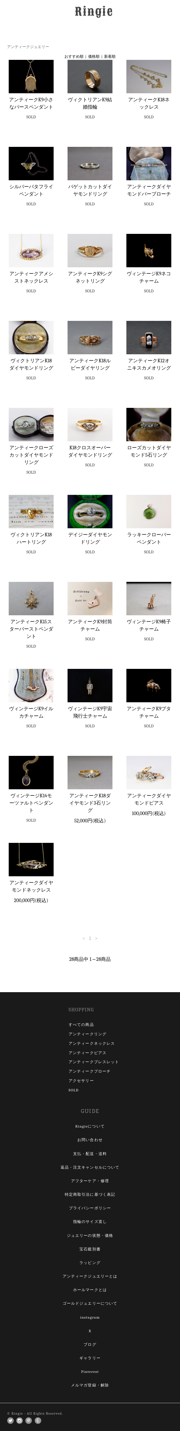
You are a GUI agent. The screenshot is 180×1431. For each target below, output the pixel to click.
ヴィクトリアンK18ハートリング (31, 538)
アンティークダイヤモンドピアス (149, 799)
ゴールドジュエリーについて (90, 1303)
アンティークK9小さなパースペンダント (31, 103)
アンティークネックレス (92, 1043)
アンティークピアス (88, 1053)
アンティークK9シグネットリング (90, 277)
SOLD (74, 1090)
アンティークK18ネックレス (149, 103)
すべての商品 (81, 1024)
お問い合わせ (90, 1140)
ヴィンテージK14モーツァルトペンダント (31, 803)
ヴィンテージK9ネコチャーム (149, 277)
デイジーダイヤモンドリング (90, 538)
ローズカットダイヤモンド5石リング (149, 451)
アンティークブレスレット (94, 1062)
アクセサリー (81, 1080)
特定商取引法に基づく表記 (90, 1194)
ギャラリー (90, 1358)
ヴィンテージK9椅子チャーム (149, 625)
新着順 (110, 56)
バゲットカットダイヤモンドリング (90, 190)
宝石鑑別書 (90, 1249)
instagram (90, 1317)
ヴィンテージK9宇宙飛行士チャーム (90, 712)
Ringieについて (90, 1126)
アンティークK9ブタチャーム (149, 712)
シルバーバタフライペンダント (31, 190)
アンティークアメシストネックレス (31, 277)
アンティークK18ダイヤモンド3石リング (90, 803)
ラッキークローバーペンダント (149, 538)
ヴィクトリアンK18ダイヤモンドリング (31, 364)
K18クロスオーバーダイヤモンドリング (90, 451)
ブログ (90, 1344)
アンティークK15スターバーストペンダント (31, 629)
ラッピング (90, 1262)
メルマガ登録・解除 (90, 1385)
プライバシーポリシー (90, 1208)
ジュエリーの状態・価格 (90, 1235)
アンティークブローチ (90, 1071)
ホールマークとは (90, 1290)
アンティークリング (88, 1034)
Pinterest (90, 1371)
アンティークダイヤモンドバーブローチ (149, 190)
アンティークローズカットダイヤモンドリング (31, 455)
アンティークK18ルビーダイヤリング (90, 364)
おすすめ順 (74, 56)
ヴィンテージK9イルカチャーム (31, 712)
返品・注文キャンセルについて (90, 1167)
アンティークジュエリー (28, 47)
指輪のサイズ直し (90, 1221)
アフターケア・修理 (90, 1181)
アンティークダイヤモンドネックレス (31, 886)
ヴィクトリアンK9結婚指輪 (90, 103)
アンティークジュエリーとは (90, 1276)
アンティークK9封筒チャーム (90, 625)
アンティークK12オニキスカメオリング (149, 364)
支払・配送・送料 (90, 1154)
